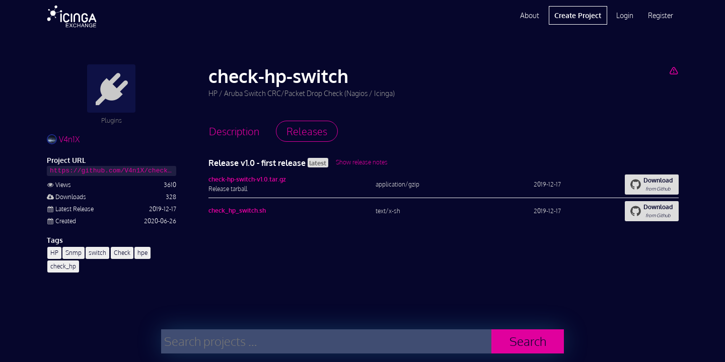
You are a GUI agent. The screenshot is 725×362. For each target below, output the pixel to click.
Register (660, 15)
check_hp (63, 266)
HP (54, 252)
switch (97, 252)
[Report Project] (673, 70)
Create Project (577, 15)
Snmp (73, 252)
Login (624, 15)
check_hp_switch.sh (237, 210)
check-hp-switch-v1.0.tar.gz (247, 179)
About (529, 15)
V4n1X (63, 139)
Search (528, 341)
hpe (142, 252)
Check (122, 252)
